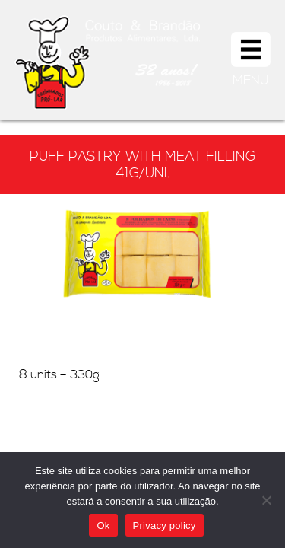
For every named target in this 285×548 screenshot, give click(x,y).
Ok (103, 525)
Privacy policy (164, 525)
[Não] (266, 500)
